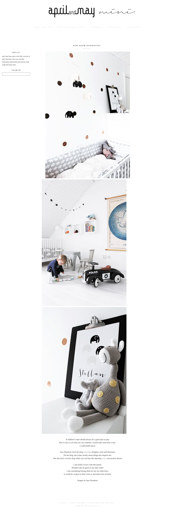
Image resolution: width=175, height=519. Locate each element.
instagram (134, 27)
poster (104, 458)
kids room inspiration (86, 45)
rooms (82, 503)
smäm (85, 452)
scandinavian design (101, 503)
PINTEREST (115, 27)
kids (73, 503)
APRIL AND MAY (43, 27)
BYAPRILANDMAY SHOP (71, 27)
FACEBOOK (96, 27)
